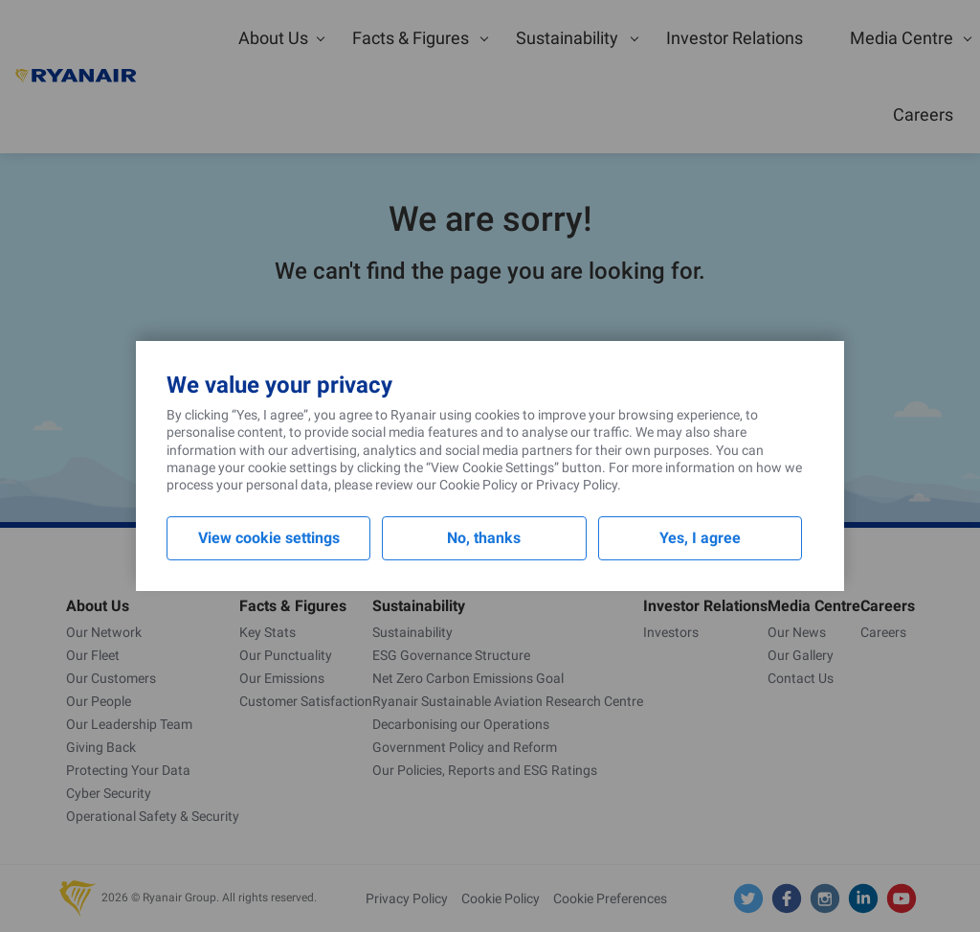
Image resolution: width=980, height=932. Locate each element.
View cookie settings (269, 538)
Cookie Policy (478, 484)
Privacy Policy (576, 484)
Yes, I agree (700, 538)
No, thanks (484, 538)
